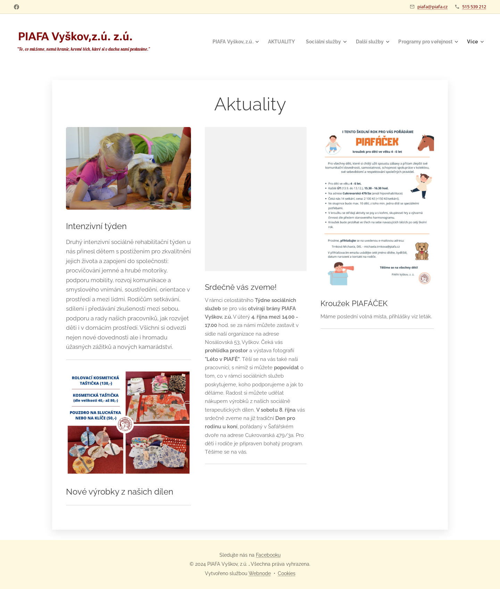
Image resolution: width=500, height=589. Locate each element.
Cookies (286, 573)
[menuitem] (222, 41)
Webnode (260, 573)
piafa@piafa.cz (432, 6)
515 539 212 (474, 6)
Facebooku (268, 555)
